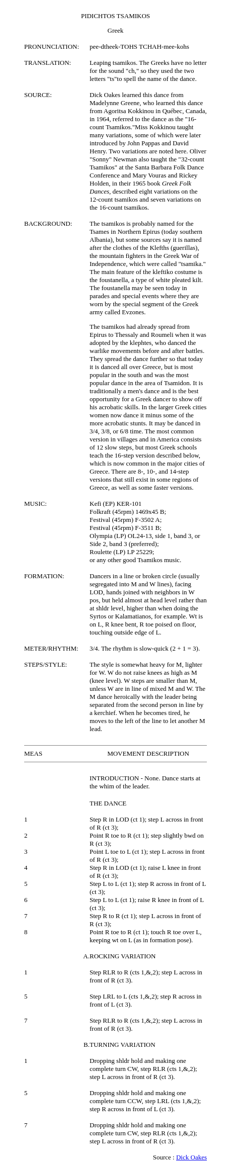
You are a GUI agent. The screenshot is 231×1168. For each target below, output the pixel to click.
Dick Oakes (191, 1157)
